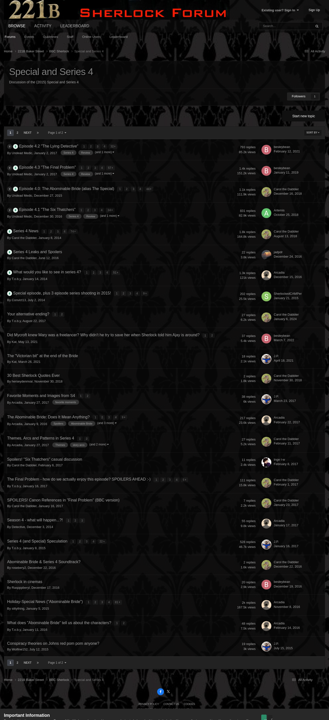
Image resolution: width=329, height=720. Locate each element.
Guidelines (50, 37)
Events (29, 37)
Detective (18, 513)
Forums (10, 37)
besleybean (282, 146)
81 (118, 587)
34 (110, 207)
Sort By (312, 132)
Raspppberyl (21, 573)
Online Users (91, 37)
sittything (18, 593)
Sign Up (314, 10)
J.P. (276, 347)
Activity (42, 26)
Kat (14, 333)
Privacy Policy (149, 687)
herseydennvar (22, 373)
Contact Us (171, 687)
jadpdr (278, 247)
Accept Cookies (271, 703)
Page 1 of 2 (57, 132)
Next (27, 132)
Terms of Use (63, 704)
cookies (101, 704)
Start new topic (303, 116)
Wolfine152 (20, 633)
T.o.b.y (16, 273)
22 (102, 527)
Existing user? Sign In (280, 10)
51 (116, 267)
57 (111, 166)
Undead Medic (22, 152)
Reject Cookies (308, 703)
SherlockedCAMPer (288, 287)
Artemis (279, 207)
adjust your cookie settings (207, 704)
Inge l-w (279, 448)
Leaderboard (119, 37)
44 (149, 187)
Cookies (189, 687)
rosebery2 (19, 553)
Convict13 (19, 293)
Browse (16, 26)
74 (73, 227)
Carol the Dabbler (286, 187)
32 (113, 146)
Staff (70, 37)
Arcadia (279, 267)
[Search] (273, 26)
